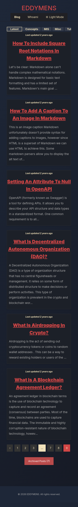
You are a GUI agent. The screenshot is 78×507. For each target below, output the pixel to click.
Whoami (33, 17)
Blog (17, 17)
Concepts (31, 29)
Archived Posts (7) (39, 461)
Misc (58, 29)
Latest (14, 29)
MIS (46, 29)
